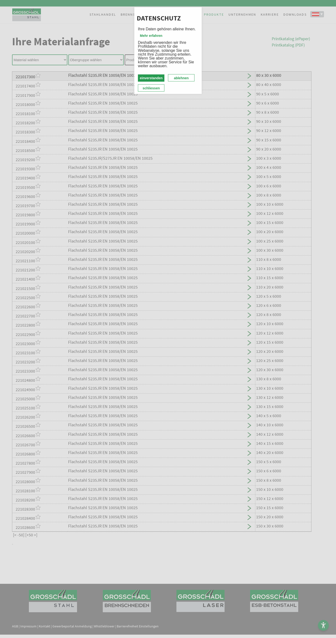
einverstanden (151, 78)
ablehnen (181, 78)
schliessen (151, 88)
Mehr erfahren (151, 36)
